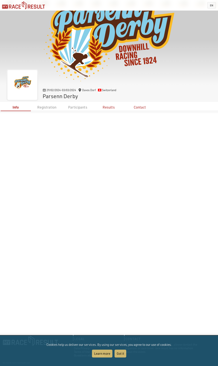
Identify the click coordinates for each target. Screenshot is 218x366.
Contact (140, 107)
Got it (120, 353)
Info (16, 107)
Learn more (102, 353)
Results (109, 107)
